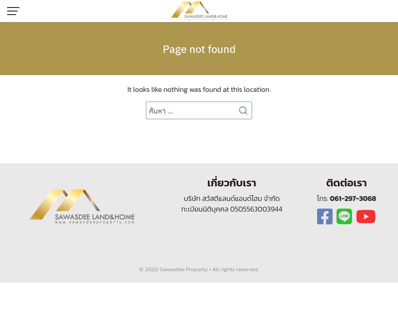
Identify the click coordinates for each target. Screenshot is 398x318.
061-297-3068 (353, 198)
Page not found (199, 48)
